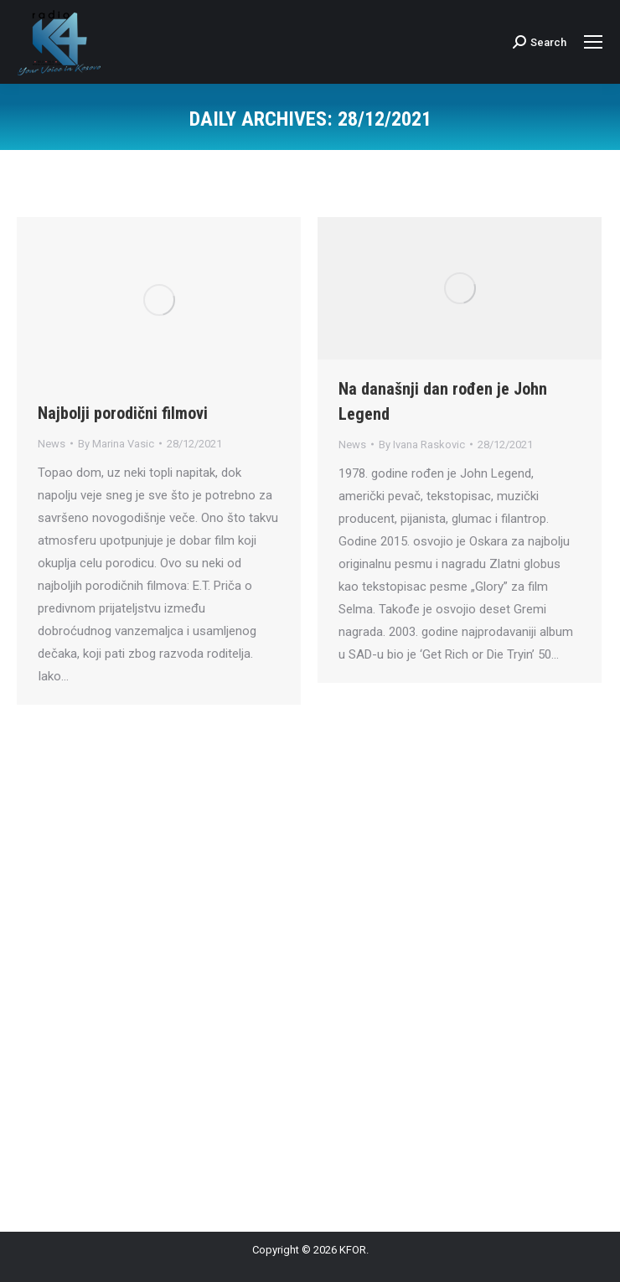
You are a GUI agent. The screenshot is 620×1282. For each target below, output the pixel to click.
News (51, 443)
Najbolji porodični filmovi (123, 413)
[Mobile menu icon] (593, 42)
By (116, 443)
